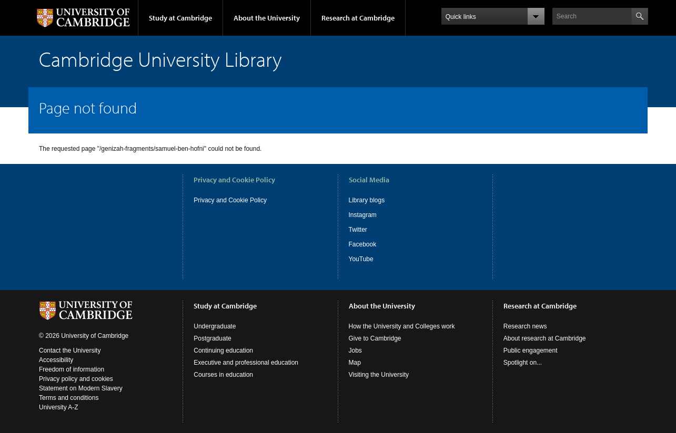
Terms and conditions (68, 397)
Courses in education (223, 374)
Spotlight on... (522, 362)
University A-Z (58, 407)
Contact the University (69, 350)
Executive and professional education (246, 362)
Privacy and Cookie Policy (230, 200)
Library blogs (367, 200)
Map (355, 362)
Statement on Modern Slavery (81, 388)
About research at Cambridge (544, 338)
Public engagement (530, 350)
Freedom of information (71, 369)
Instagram (363, 215)
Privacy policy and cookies (76, 379)
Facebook (363, 244)
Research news (525, 326)
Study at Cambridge (180, 18)
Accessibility (56, 360)
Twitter (358, 229)
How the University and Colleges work (402, 326)
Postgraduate (212, 338)
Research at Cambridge (358, 18)
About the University (267, 18)
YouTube (361, 259)
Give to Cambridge (375, 338)
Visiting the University (379, 374)
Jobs (355, 350)
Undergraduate (215, 326)
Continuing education (223, 350)
